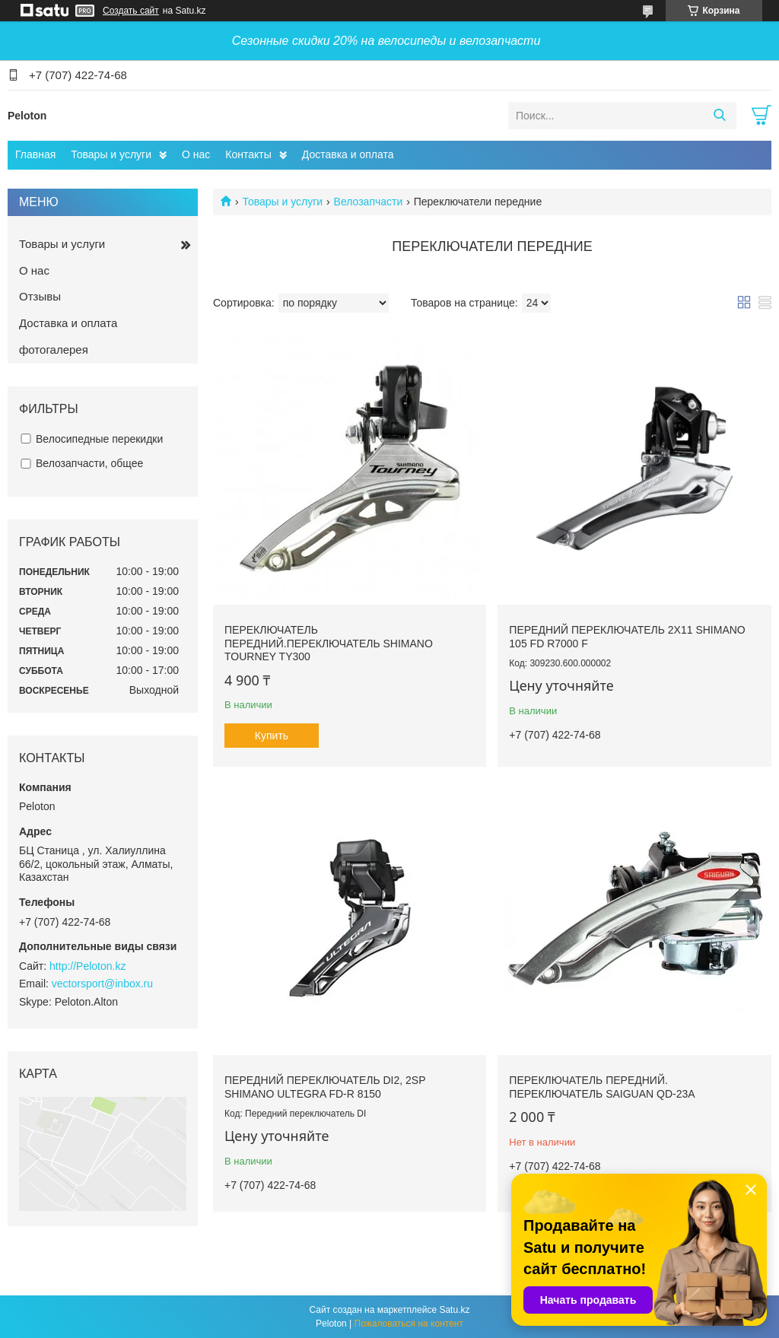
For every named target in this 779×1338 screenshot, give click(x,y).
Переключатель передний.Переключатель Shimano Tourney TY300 (328, 643)
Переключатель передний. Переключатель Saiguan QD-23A (602, 1087)
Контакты (248, 154)
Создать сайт (131, 10)
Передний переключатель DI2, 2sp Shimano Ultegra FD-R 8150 (324, 1087)
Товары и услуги (111, 154)
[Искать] (719, 115)
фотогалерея (53, 349)
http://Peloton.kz (87, 966)
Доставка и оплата (348, 154)
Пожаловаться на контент (409, 1323)
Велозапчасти (368, 201)
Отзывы (40, 296)
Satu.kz (454, 1310)
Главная (35, 154)
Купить (271, 735)
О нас (196, 154)
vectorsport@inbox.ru (102, 983)
